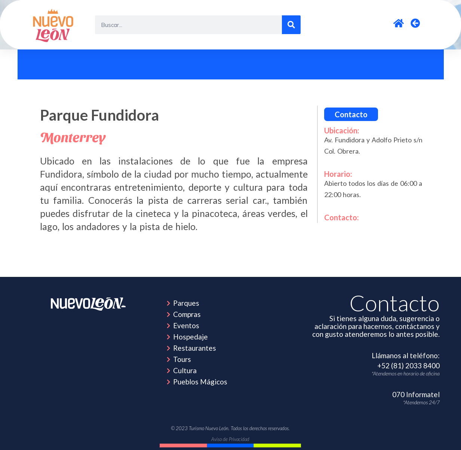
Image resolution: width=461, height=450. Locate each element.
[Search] (291, 24)
